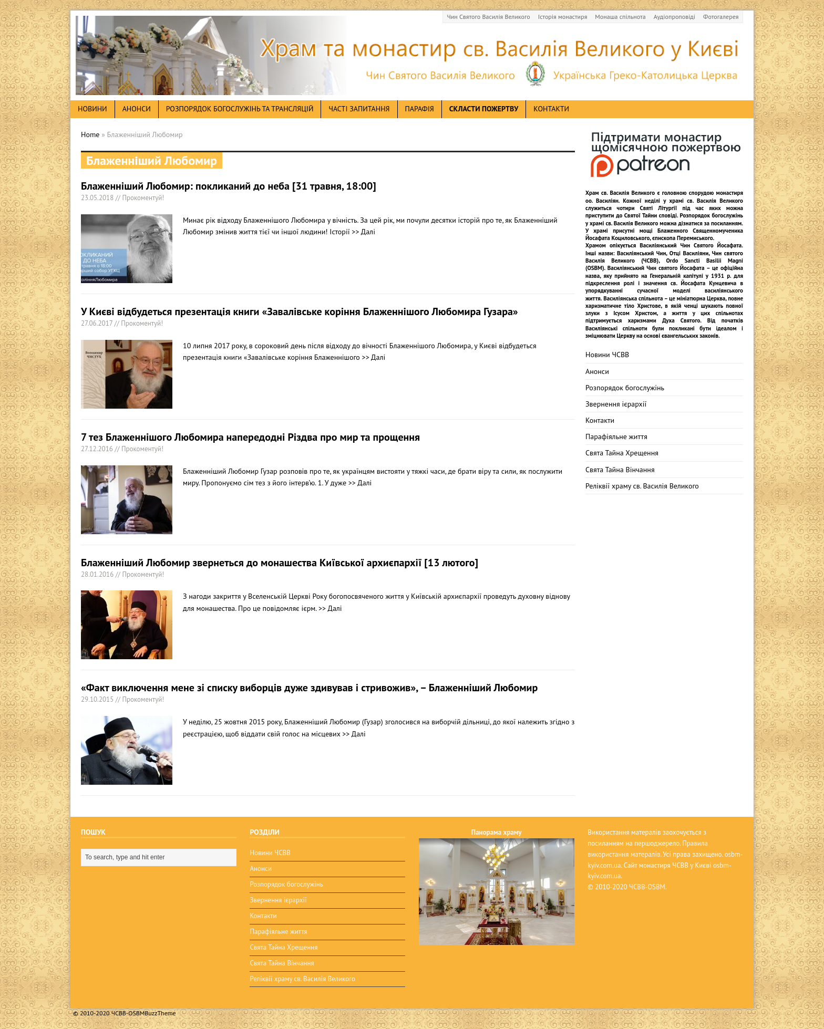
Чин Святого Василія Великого (488, 16)
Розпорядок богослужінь (624, 387)
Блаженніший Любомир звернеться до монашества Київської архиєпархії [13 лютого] (279, 562)
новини (92, 108)
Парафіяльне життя (616, 436)
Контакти (551, 108)
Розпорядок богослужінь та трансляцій (240, 108)
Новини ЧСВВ (607, 354)
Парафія (419, 108)
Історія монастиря (563, 16)
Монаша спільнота (620, 16)
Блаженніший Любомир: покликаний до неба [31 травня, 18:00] (228, 186)
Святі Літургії (658, 208)
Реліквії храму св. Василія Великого (642, 486)
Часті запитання (358, 108)
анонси (136, 108)
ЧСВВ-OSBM (647, 886)
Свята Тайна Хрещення (621, 453)
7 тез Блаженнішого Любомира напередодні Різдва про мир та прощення (250, 437)
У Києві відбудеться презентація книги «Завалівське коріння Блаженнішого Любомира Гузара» (299, 311)
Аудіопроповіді (674, 16)
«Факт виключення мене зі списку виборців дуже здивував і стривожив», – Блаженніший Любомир (309, 687)
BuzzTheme (160, 1013)
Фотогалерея (720, 16)
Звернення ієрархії (615, 404)
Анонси (597, 371)
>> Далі (363, 231)
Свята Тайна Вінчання (620, 469)
